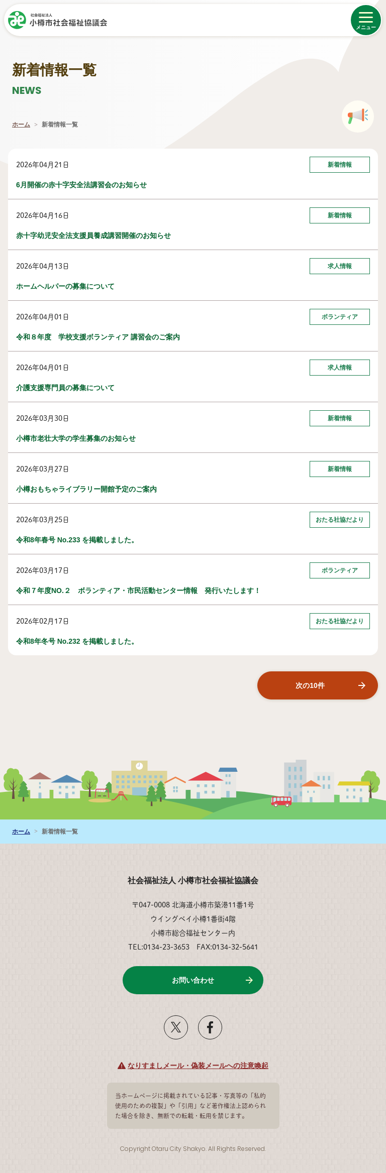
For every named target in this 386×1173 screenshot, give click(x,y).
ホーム (21, 124)
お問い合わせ (193, 980)
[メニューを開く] (366, 20)
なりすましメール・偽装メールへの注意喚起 (198, 1066)
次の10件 (310, 685)
